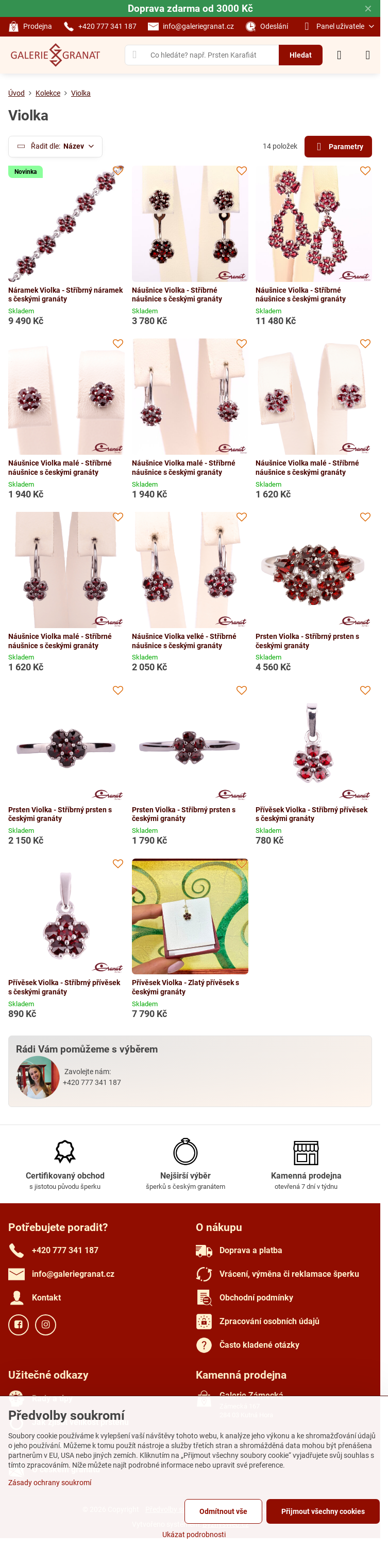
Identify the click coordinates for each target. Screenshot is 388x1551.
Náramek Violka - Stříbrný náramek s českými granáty (65, 295)
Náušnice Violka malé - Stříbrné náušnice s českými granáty (60, 467)
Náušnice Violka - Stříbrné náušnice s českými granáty (177, 295)
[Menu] (368, 55)
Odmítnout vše (223, 1511)
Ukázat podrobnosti (194, 1534)
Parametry (338, 146)
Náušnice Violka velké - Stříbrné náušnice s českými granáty (184, 641)
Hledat (301, 55)
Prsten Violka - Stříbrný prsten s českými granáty (307, 641)
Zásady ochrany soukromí (49, 1482)
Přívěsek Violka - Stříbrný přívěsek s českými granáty (311, 814)
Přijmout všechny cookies (323, 1511)
